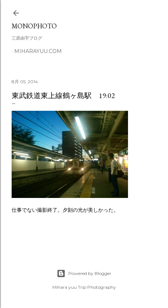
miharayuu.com (38, 51)
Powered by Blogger (84, 273)
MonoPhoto (34, 26)
